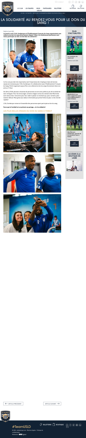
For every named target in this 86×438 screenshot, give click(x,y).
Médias (39, 11)
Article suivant (50, 404)
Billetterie (57, 8)
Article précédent (14, 404)
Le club (20, 8)
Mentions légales (31, 430)
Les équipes (30, 8)
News (38, 8)
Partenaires (47, 8)
